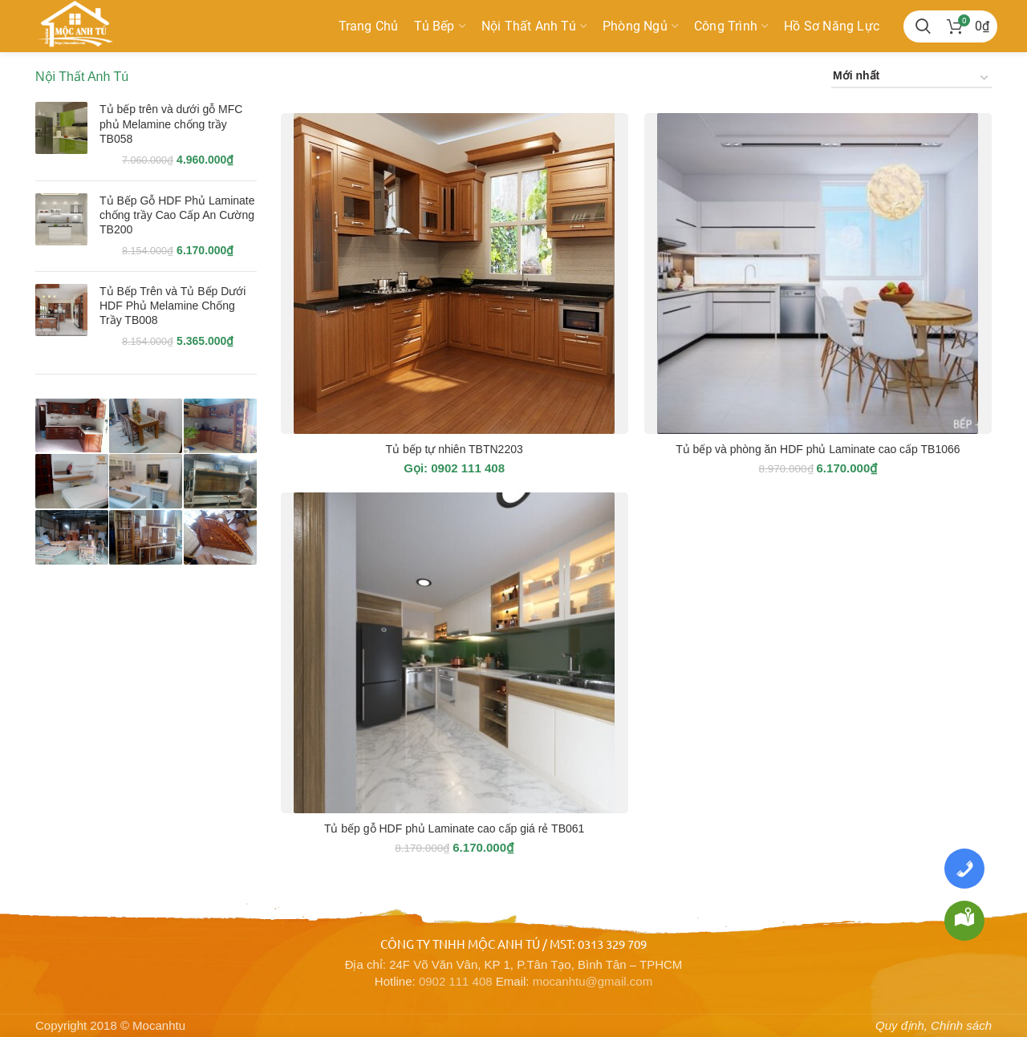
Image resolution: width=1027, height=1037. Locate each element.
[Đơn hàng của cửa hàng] (911, 78)
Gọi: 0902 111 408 (454, 468)
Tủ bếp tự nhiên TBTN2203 (453, 449)
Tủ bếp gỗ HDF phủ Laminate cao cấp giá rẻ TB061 (454, 828)
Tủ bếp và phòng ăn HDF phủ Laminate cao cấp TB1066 (818, 449)
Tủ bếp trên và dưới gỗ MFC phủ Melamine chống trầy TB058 (170, 123)
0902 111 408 (456, 981)
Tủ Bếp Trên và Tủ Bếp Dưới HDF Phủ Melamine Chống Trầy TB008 (172, 305)
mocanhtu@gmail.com (592, 981)
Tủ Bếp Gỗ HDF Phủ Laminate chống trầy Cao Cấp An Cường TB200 (177, 215)
